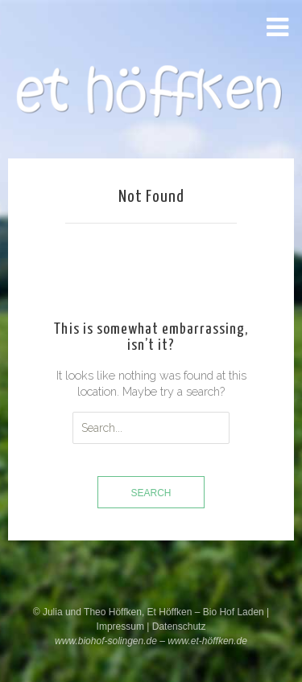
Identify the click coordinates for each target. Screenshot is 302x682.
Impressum (122, 626)
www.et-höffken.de (207, 641)
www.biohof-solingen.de (106, 641)
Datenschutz (179, 626)
